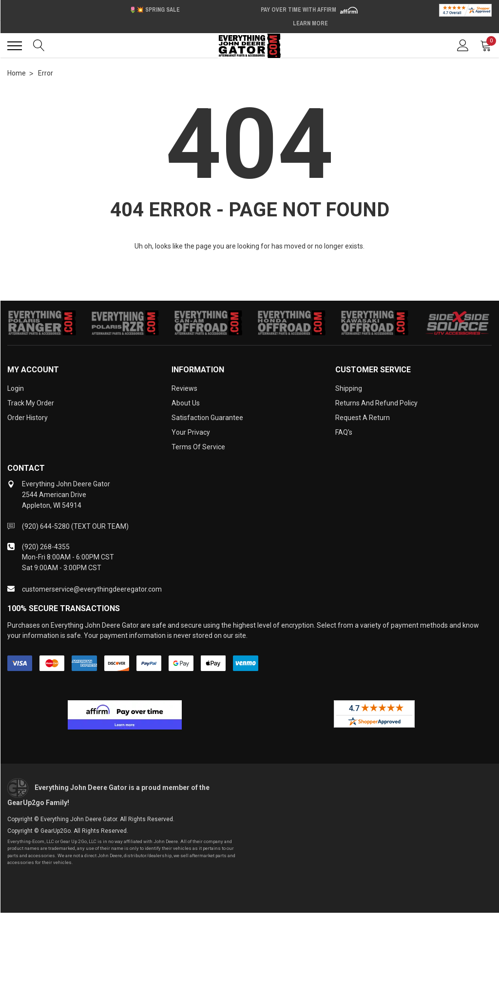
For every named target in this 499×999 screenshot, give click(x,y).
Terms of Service (198, 447)
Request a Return (362, 418)
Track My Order (30, 403)
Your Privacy (191, 432)
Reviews (184, 388)
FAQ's (343, 432)
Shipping (348, 388)
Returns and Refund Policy (376, 403)
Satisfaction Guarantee (207, 418)
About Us (186, 403)
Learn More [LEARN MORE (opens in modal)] (310, 23)
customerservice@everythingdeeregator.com (92, 589)
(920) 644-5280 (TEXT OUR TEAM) (75, 526)
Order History (27, 418)
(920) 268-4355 (46, 547)
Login (15, 388)
